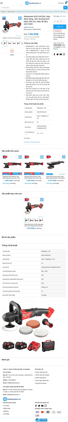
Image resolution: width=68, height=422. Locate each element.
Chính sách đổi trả (41, 377)
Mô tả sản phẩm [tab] (8, 237)
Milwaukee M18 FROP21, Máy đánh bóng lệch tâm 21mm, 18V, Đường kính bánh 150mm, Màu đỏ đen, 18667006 (12, 177)
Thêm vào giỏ (59, 27)
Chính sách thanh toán (42, 380)
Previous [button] (1, 43)
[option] (12, 26)
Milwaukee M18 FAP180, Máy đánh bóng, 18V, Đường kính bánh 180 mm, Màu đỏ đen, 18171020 (34, 225)
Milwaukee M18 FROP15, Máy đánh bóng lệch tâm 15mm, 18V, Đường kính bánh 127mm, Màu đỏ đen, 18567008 (34, 177)
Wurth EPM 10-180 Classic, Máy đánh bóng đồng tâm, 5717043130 (55, 177)
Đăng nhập (7, 408)
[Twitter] (57, 54)
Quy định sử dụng (41, 383)
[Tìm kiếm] (65, 7)
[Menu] (1, 3)
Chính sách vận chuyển (42, 375)
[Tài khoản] (61, 3)
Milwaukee (31, 27)
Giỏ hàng (6, 414)
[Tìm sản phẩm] (31, 7)
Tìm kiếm (6, 405)
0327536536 (12, 380)
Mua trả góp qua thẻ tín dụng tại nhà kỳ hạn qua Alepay (59, 36)
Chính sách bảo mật (41, 372)
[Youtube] (61, 54)
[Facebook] (54, 54)
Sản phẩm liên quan (10, 151)
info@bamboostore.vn (13, 383)
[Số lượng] (58, 21)
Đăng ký (6, 411)
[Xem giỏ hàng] (66, 3)
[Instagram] (64, 54)
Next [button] (22, 43)
